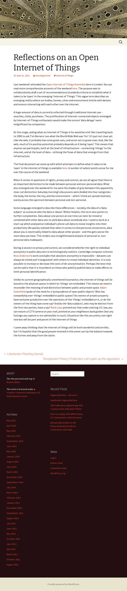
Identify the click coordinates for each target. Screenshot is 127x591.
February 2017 (14, 435)
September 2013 (15, 513)
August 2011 (13, 564)
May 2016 (11, 451)
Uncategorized (43, 75)
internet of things (64, 75)
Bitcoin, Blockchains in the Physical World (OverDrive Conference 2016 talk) (63, 426)
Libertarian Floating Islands (23, 354)
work (13, 389)
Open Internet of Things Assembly (65, 84)
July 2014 (11, 487)
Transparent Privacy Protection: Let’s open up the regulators (83, 359)
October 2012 (13, 538)
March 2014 (12, 492)
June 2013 (12, 528)
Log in (53, 457)
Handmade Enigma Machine (63, 400)
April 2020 (11, 425)
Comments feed (58, 468)
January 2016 (13, 456)
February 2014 (14, 497)
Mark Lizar (56, 307)
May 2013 (11, 533)
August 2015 (13, 461)
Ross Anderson (22, 255)
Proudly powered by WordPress (63, 584)
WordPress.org (57, 473)
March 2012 (12, 554)
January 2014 (13, 502)
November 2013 (14, 508)
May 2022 (11, 420)
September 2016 (15, 441)
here (74, 88)
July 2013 (11, 523)
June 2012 (12, 544)
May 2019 (11, 430)
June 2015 (12, 466)
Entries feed (56, 463)
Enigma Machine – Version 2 (63, 395)
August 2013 (13, 518)
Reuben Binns (13, 382)
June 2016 (12, 446)
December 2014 (14, 477)
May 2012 (11, 549)
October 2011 (13, 559)
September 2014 (15, 482)
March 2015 (12, 471)
